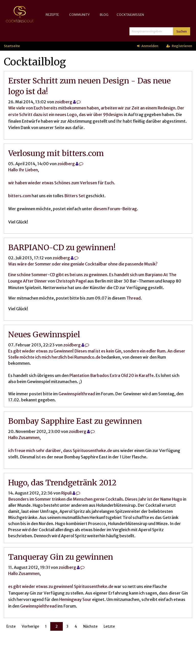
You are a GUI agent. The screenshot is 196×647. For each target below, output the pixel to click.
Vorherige (30, 626)
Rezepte (52, 14)
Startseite (12, 46)
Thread (133, 298)
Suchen (181, 31)
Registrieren (179, 46)
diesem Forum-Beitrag (115, 208)
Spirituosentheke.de (92, 450)
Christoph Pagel (71, 281)
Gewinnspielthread (76, 393)
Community (79, 14)
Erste (11, 626)
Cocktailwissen (130, 14)
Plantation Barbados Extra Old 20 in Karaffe (111, 375)
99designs (113, 114)
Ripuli (66, 493)
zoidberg (63, 101)
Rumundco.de (87, 357)
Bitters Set (74, 195)
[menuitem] (53, 14)
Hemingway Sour (75, 599)
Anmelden (147, 46)
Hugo (177, 499)
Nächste (90, 626)
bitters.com (19, 195)
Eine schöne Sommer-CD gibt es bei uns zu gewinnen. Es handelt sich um (76, 274)
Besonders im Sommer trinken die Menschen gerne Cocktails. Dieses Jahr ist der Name (90, 499)
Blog (104, 14)
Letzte (109, 626)
